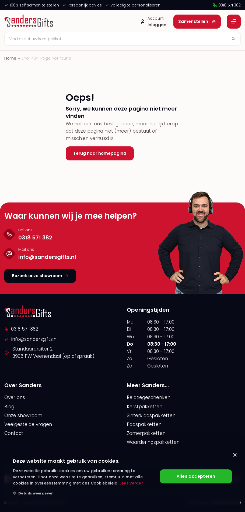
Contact (13, 433)
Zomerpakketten (146, 433)
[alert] (122, 477)
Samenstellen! (197, 21)
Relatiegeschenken (148, 397)
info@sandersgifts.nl (31, 339)
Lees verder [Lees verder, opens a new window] (131, 483)
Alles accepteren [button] (196, 476)
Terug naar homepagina (99, 153)
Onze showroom (23, 415)
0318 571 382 (226, 5)
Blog (9, 406)
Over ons (14, 397)
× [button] (235, 455)
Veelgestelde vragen (28, 424)
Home (10, 58)
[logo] (29, 22)
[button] (84, 493)
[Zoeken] (122, 39)
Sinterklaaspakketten (151, 415)
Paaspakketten (144, 424)
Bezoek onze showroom (40, 276)
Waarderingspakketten (153, 442)
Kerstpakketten (144, 406)
